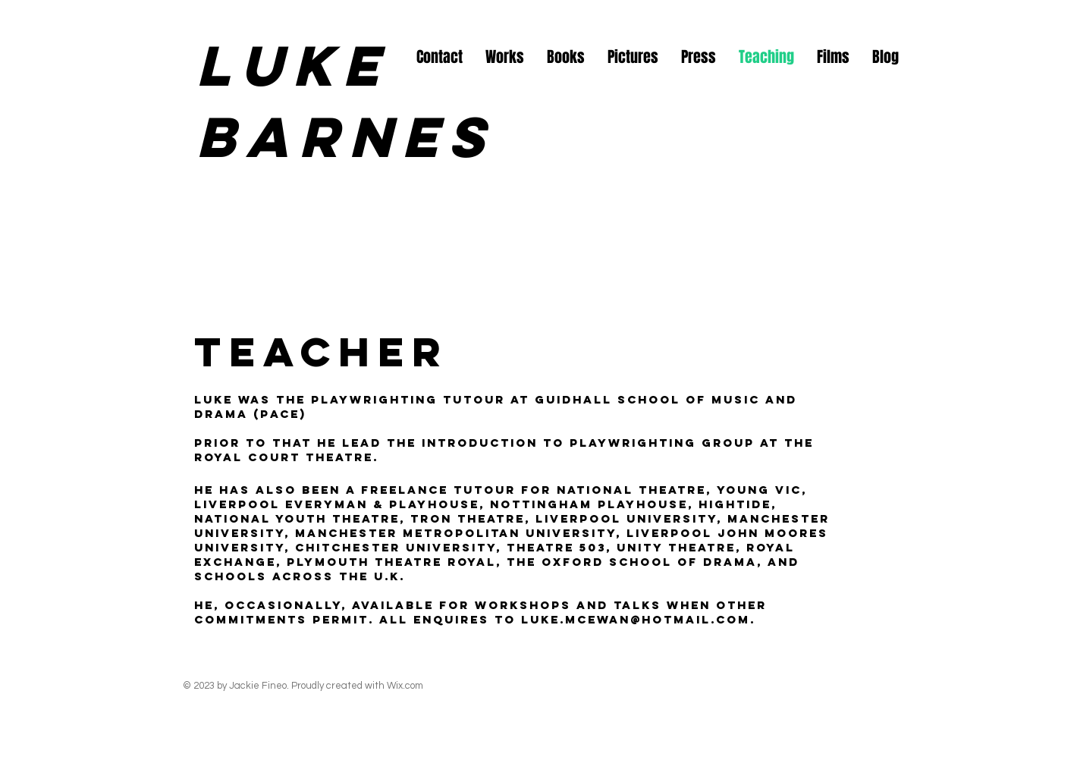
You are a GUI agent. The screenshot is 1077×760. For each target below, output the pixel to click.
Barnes (358, 136)
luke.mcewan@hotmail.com (635, 619)
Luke (292, 65)
